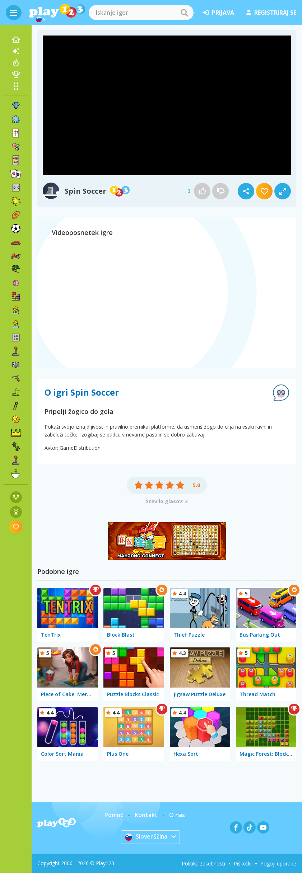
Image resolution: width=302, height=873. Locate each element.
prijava (218, 12)
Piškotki (243, 863)
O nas (177, 815)
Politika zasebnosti (203, 863)
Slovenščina (146, 837)
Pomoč (113, 815)
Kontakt (146, 815)
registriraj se (271, 12)
